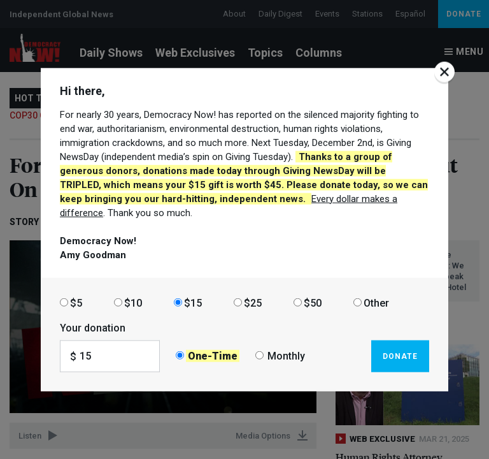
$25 (253, 302)
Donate (400, 355)
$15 (193, 302)
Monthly (286, 356)
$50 (313, 302)
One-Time (212, 356)
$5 (76, 302)
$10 (133, 302)
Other (376, 302)
